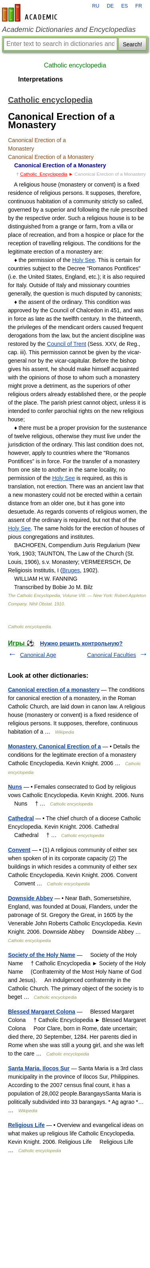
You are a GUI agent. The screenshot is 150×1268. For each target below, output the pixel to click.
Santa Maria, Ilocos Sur (39, 1068)
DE (110, 6)
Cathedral (21, 818)
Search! (132, 44)
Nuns (15, 787)
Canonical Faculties (111, 655)
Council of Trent (66, 344)
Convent (19, 850)
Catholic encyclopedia (75, 65)
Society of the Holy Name (41, 955)
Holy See (83, 260)
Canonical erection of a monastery (54, 690)
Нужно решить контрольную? (81, 643)
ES (124, 6)
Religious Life (26, 1125)
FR (138, 6)
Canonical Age (38, 655)
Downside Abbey (30, 898)
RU (95, 6)
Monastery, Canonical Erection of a (54, 746)
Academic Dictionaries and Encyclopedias (69, 30)
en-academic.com (31, 13)
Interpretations (40, 79)
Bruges (71, 570)
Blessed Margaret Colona (41, 1011)
